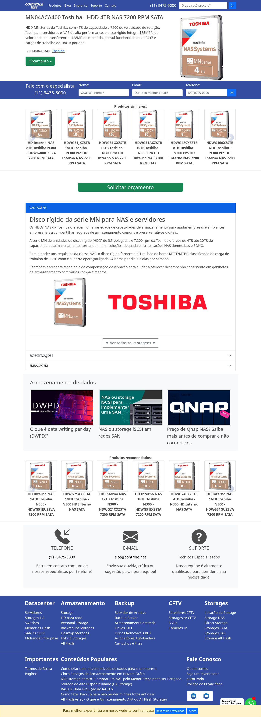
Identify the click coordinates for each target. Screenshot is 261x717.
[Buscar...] (203, 5)
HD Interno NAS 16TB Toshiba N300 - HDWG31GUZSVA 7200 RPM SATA (220, 504)
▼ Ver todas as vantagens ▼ (130, 342)
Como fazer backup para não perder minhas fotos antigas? (107, 694)
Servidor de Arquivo (130, 612)
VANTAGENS (38, 208)
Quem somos (197, 668)
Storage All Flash (218, 638)
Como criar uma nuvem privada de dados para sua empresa (109, 668)
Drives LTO (123, 628)
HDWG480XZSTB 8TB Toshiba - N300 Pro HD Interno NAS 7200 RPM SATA (184, 152)
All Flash (67, 643)
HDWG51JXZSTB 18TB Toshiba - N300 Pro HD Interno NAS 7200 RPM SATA (77, 152)
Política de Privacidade (205, 684)
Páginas (31, 673)
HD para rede (71, 617)
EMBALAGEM (39, 366)
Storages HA (35, 617)
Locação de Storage (220, 612)
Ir (232, 5)
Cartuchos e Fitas (128, 643)
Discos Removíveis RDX (133, 633)
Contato (110, 5)
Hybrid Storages (74, 638)
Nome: (84, 85)
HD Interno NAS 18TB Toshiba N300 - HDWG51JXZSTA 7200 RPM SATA (148, 504)
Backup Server (126, 617)
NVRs (173, 623)
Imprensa (80, 5)
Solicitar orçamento (130, 187)
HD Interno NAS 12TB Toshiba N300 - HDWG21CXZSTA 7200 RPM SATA (112, 504)
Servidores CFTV (181, 612)
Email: (137, 85)
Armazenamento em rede (135, 623)
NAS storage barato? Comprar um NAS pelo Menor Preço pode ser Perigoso (121, 679)
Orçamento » (40, 61)
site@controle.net (130, 557)
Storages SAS (215, 633)
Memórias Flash (37, 628)
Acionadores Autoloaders (135, 638)
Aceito (192, 711)
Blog (67, 5)
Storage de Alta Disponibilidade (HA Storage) (96, 684)
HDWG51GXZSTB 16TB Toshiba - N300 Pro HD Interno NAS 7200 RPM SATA (112, 152)
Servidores (33, 612)
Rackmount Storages (77, 628)
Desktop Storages (75, 633)
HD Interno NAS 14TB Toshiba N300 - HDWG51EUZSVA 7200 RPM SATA (41, 504)
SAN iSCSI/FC (35, 633)
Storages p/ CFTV (182, 617)
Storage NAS (215, 617)
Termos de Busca (38, 668)
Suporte (96, 5)
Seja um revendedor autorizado (203, 676)
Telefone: (193, 85)
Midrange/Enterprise (40, 638)
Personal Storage (74, 623)
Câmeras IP (178, 628)
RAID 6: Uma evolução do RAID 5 (87, 689)
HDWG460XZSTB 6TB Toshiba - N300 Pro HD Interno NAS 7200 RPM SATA (220, 152)
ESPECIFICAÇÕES (41, 356)
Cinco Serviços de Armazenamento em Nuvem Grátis (103, 673)
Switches (32, 623)
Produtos (55, 5)
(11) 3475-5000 (163, 5)
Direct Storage (216, 623)
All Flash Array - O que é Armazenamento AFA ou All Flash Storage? (114, 699)
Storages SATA (216, 628)
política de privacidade (170, 711)
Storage (67, 612)
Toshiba (58, 51)
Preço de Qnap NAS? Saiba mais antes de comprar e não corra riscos (198, 436)
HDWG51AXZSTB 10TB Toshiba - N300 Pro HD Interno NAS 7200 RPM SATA (148, 152)
